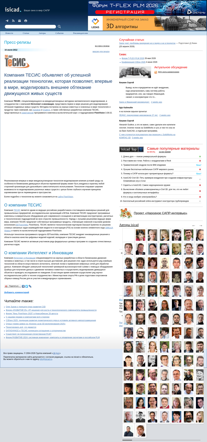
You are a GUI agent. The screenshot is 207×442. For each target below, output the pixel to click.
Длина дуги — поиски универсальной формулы (144, 156)
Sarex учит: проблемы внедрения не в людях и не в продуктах (147, 43)
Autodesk (37, 110)
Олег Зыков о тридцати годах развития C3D (26, 307)
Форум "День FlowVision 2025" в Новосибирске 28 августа (32, 313)
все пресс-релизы (102, 46)
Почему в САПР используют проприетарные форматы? (148, 173)
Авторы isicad (129, 225)
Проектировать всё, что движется (21, 327)
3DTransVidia (22, 225)
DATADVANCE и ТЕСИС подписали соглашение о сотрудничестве (36, 331)
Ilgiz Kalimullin (126, 107)
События (59, 33)
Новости (9, 33)
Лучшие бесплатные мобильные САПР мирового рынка (148, 169)
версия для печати (101, 51)
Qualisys (46, 110)
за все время (165, 152)
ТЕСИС (17, 210)
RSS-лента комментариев (168, 72)
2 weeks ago (156, 102)
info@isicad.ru (46, 359)
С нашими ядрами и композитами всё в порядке (27, 317)
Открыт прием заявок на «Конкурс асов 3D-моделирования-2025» (36, 324)
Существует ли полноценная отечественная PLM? (28, 334)
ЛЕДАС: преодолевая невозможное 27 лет (138, 115)
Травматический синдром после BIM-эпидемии (144, 165)
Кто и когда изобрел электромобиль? (140, 197)
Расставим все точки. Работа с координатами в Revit (147, 161)
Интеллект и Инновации (24, 258)
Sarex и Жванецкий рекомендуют (134, 102)
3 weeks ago (137, 138)
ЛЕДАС (56, 353)
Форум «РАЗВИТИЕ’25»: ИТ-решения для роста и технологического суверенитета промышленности (51, 310)
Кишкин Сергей (126, 82)
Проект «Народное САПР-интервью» (160, 213)
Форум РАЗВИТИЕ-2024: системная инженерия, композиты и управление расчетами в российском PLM (53, 337)
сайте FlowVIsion (65, 197)
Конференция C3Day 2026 (134, 62)
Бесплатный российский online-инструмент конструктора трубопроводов (156, 201)
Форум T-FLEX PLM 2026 (133, 58)
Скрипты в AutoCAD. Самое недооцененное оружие (146, 185)
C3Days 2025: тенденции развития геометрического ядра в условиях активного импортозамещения (51, 320)
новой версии (27, 113)
